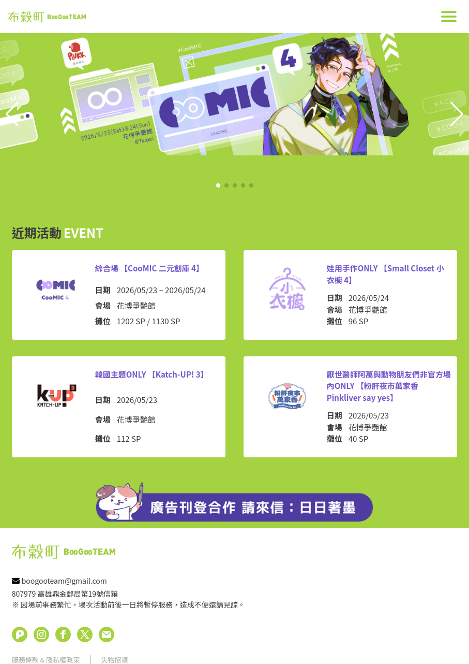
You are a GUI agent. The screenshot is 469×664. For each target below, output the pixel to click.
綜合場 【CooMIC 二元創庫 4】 (149, 268)
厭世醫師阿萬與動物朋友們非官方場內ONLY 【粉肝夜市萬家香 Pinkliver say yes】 (389, 386)
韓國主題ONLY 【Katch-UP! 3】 (151, 374)
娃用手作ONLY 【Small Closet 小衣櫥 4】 (385, 274)
